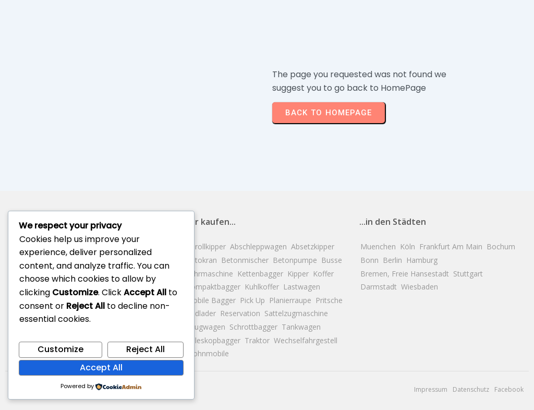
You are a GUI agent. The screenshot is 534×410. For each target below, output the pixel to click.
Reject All (145, 349)
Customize (60, 349)
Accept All (101, 367)
